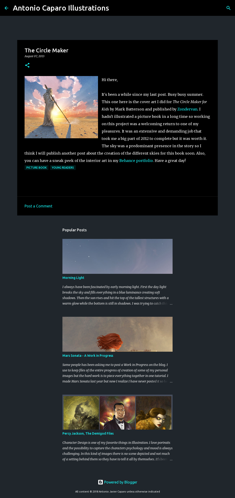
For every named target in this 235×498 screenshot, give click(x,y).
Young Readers (63, 167)
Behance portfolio (136, 160)
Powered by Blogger (117, 482)
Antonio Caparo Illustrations (61, 8)
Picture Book (36, 167)
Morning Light (73, 278)
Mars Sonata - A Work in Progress (87, 355)
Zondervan (187, 109)
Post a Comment (38, 206)
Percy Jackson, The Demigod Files (88, 433)
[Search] (115, 8)
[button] (27, 65)
